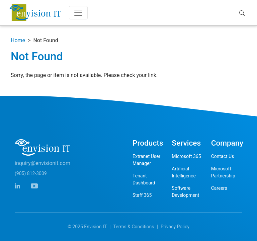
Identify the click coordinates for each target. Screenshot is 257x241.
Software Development (185, 191)
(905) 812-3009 (31, 173)
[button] (243, 13)
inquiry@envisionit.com (42, 163)
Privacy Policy (175, 226)
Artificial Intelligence (184, 172)
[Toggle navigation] (78, 12)
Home (18, 40)
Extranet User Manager (146, 160)
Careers (219, 188)
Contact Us (222, 156)
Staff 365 (142, 195)
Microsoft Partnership (223, 172)
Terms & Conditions (133, 226)
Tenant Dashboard (144, 179)
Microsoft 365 (186, 156)
